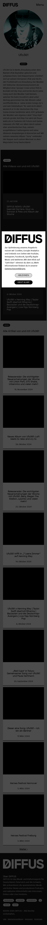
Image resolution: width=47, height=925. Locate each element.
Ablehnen (23, 275)
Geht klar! (23, 282)
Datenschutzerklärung (15, 268)
